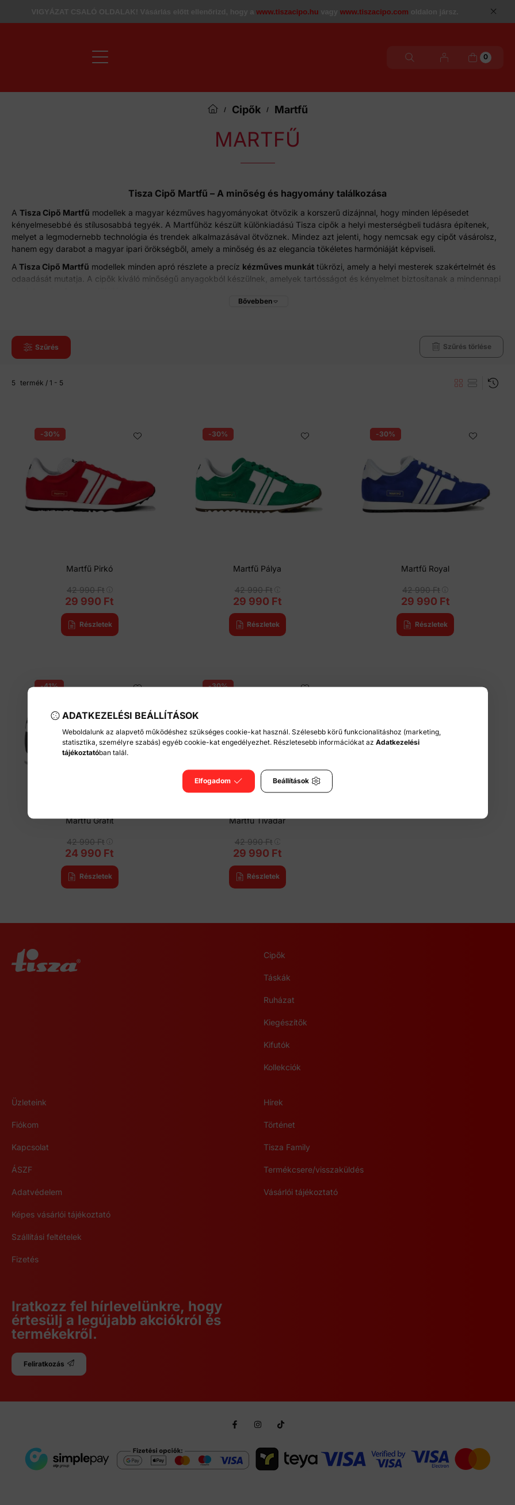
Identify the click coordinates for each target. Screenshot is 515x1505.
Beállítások (297, 781)
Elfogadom (218, 781)
